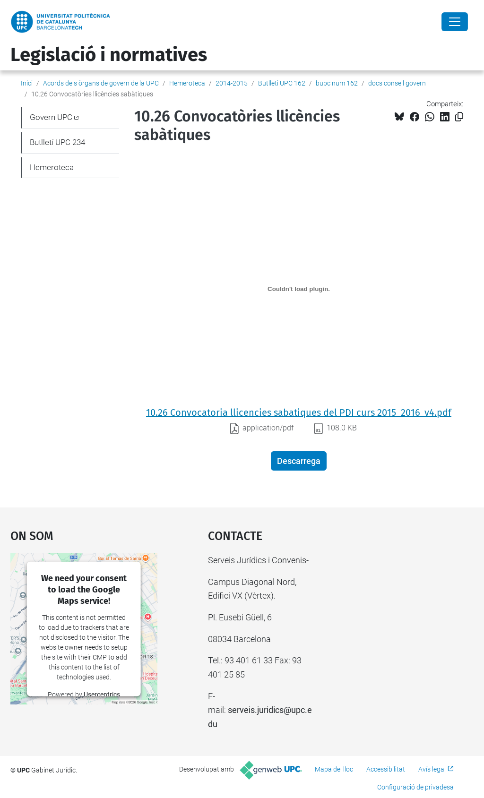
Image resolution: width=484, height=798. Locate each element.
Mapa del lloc (334, 769)
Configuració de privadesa (415, 787)
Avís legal (432, 769)
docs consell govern (397, 83)
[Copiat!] (459, 117)
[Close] (454, 21)
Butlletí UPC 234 (57, 142)
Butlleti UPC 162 (281, 83)
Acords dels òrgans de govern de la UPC (101, 83)
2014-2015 (232, 83)
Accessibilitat (385, 769)
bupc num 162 (337, 83)
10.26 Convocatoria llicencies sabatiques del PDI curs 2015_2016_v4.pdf (298, 412)
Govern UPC (51, 117)
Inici (27, 83)
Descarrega (298, 461)
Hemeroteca (187, 83)
